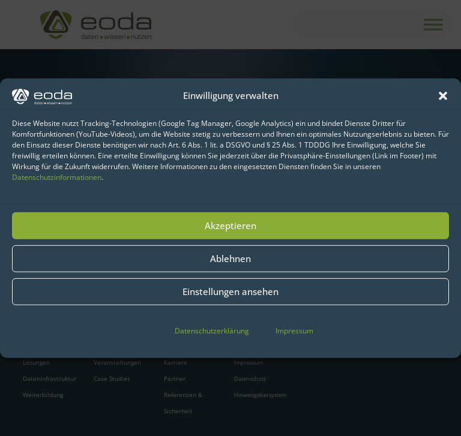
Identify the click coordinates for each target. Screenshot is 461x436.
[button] (443, 95)
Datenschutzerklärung (212, 331)
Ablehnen (230, 258)
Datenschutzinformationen (56, 177)
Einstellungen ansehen (230, 291)
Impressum (294, 331)
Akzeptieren (230, 225)
